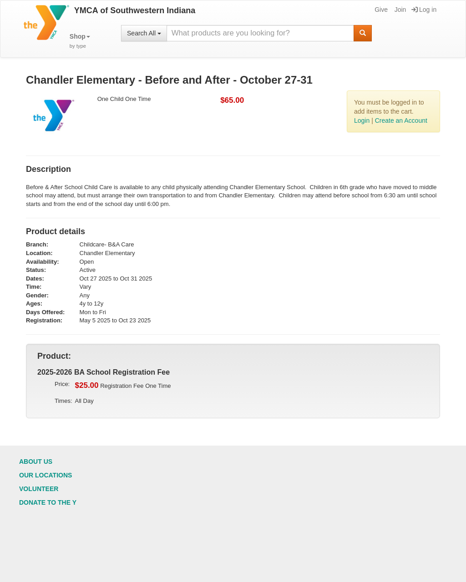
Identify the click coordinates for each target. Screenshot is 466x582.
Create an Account (401, 120)
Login (362, 120)
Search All (144, 33)
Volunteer (38, 488)
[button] (80, 41)
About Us (35, 461)
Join (399, 9)
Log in (423, 9)
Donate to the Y (47, 502)
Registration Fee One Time (123, 385)
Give (380, 9)
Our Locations (45, 475)
